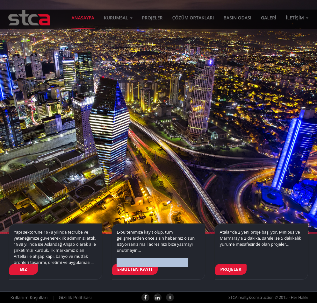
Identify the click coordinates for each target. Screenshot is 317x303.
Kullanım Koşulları (29, 297)
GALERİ (268, 19)
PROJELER (152, 19)
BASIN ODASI (237, 19)
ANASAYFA (82, 19)
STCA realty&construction (25, 24)
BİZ (23, 269)
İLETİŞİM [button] (297, 19)
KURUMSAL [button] (118, 19)
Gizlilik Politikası (75, 297)
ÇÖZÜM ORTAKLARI (193, 19)
